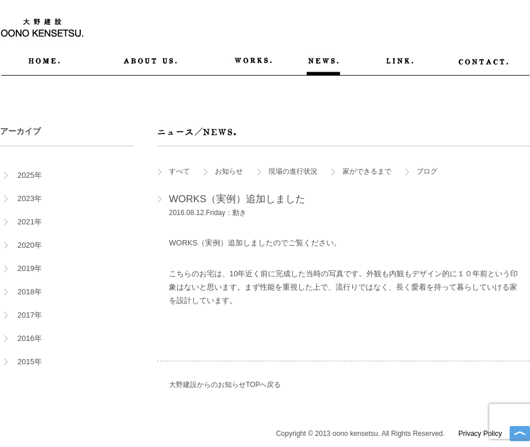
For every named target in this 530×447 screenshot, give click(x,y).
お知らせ (229, 171)
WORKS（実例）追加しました (237, 199)
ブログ (426, 171)
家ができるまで (366, 171)
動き (239, 213)
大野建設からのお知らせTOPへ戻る (225, 385)
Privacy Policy (480, 434)
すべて (179, 171)
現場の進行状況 (292, 171)
